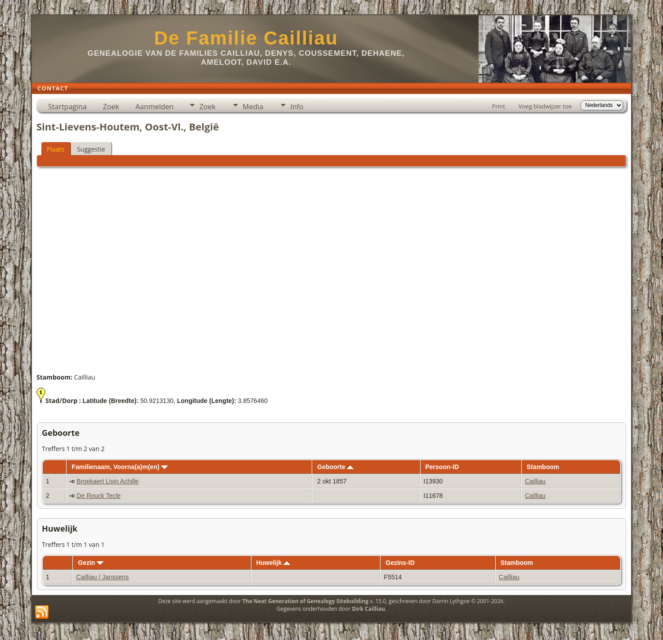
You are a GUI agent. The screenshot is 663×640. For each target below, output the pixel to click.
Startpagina (67, 107)
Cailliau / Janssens (102, 577)
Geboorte (335, 466)
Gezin (90, 562)
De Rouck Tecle (98, 495)
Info (296, 107)
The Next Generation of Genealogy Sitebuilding (305, 601)
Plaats (55, 149)
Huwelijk (273, 562)
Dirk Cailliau (368, 609)
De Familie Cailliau (246, 38)
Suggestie (91, 149)
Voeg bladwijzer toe (545, 106)
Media (252, 107)
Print (498, 106)
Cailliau (535, 481)
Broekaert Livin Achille (107, 481)
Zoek (111, 107)
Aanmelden (154, 107)
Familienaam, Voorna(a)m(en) (120, 466)
